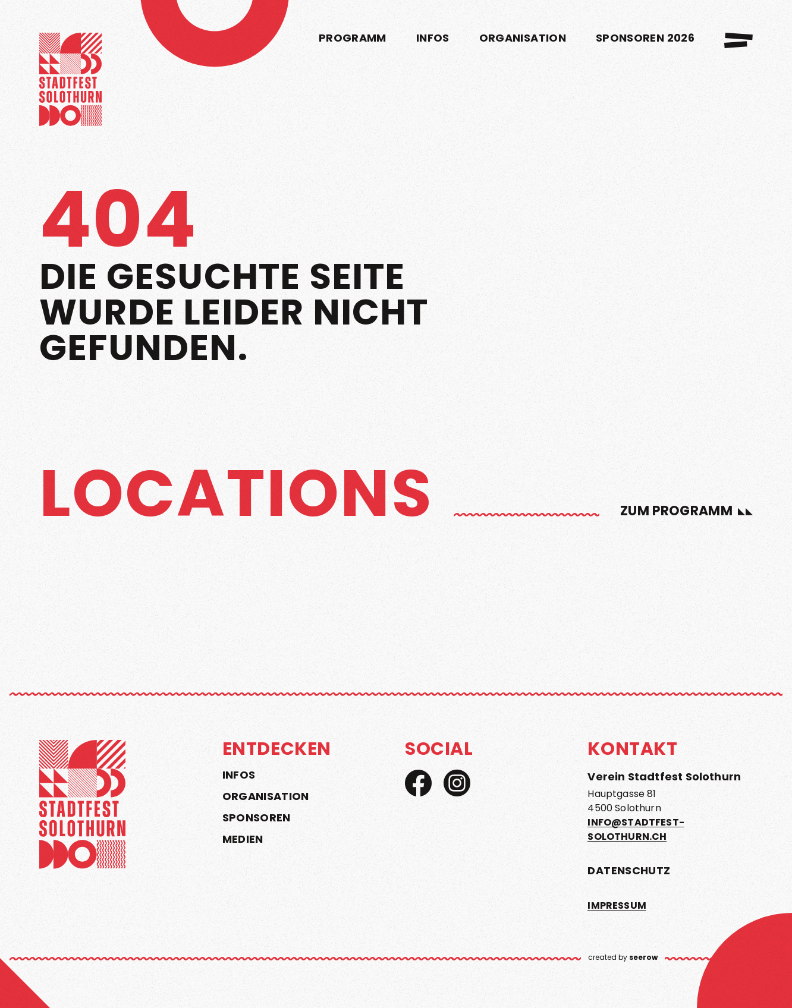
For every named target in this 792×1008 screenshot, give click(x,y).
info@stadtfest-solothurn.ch (635, 829)
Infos (239, 775)
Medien (242, 839)
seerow (643, 957)
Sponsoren (256, 817)
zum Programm (676, 511)
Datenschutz (628, 870)
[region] (396, 561)
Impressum (616, 905)
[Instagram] (457, 783)
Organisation (265, 796)
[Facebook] (418, 783)
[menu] (738, 40)
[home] (70, 82)
